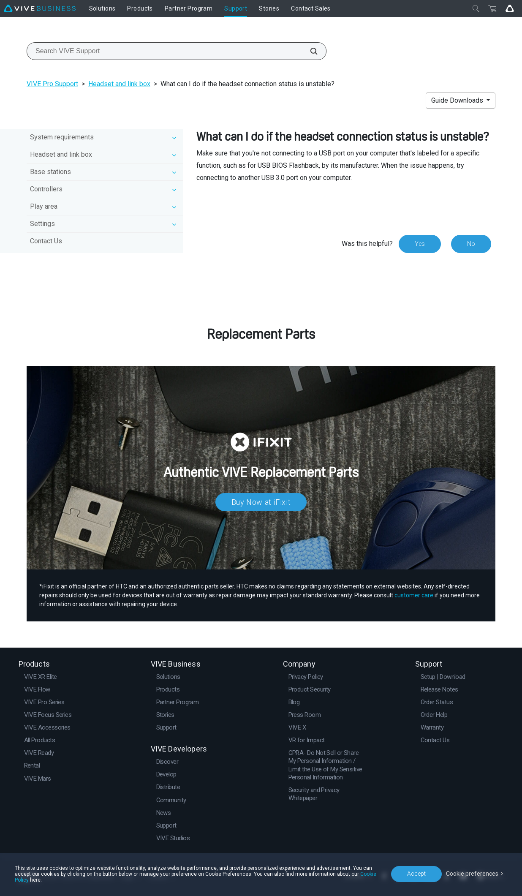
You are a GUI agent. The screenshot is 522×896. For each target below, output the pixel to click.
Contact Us (46, 241)
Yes (420, 243)
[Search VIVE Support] (309, 51)
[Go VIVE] (509, 8)
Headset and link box (119, 84)
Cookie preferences (472, 873)
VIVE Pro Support (52, 84)
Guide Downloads (458, 100)
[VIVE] (40, 8)
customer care (413, 595)
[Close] (476, 8)
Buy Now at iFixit (261, 502)
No (471, 243)
